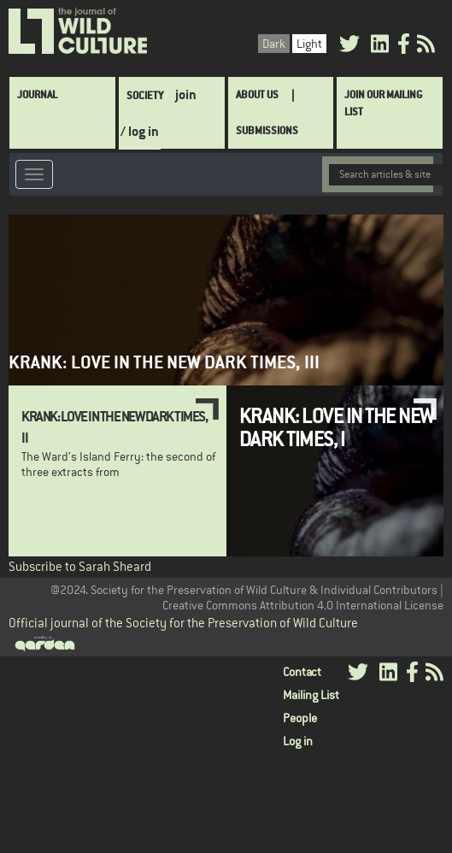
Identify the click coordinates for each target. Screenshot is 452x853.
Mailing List (311, 695)
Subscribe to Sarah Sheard (80, 566)
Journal (37, 94)
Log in (298, 741)
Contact (302, 671)
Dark (273, 43)
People (300, 718)
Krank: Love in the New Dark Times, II (114, 426)
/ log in (139, 131)
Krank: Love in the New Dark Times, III (164, 362)
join (186, 94)
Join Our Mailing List (383, 103)
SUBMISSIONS (267, 130)
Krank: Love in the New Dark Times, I (336, 426)
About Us (257, 94)
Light (309, 43)
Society (144, 95)
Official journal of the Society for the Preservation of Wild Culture (183, 623)
